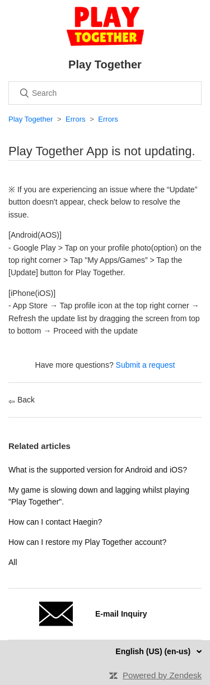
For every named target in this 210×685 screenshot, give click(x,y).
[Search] (105, 93)
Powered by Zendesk (162, 675)
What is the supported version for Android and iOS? (97, 469)
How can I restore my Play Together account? (87, 542)
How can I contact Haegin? (55, 521)
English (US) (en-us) (154, 651)
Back (21, 399)
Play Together (30, 119)
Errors (75, 119)
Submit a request (145, 364)
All (12, 562)
